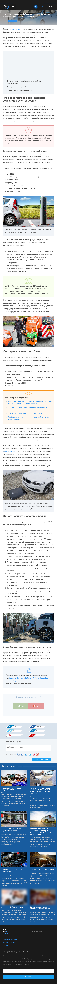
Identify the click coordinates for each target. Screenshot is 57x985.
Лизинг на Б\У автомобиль (12, 908)
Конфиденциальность (10, 940)
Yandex (34, 755)
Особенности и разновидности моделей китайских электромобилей (28, 418)
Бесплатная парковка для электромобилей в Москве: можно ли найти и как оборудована (29, 403)
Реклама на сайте (9, 943)
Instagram (28, 678)
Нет (36, 706)
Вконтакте (20, 678)
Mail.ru (26, 755)
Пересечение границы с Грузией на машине (11, 830)
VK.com (18, 755)
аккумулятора (10, 451)
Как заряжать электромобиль (17, 87)
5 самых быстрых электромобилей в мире (24, 413)
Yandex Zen (44, 678)
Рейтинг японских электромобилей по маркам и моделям (27, 409)
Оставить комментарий (41, 759)
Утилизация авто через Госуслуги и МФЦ (11, 789)
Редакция (6, 946)
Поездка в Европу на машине (42, 870)
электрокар (16, 29)
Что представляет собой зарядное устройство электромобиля (24, 82)
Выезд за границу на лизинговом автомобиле (40, 908)
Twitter (8, 681)
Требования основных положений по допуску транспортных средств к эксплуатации (40, 832)
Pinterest (36, 678)
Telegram (15, 681)
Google (37, 755)
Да (21, 706)
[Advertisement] (28, 64)
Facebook (12, 678)
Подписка (28, 977)
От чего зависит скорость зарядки (19, 90)
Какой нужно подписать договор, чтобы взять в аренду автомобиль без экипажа (40, 791)
